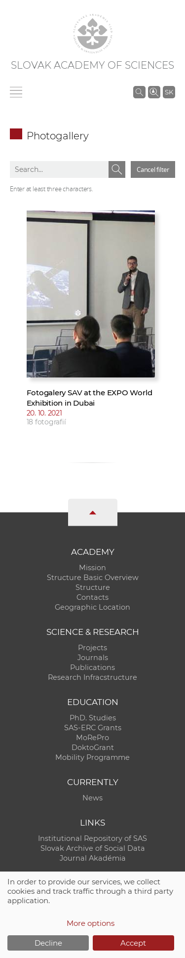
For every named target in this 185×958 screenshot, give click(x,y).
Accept (133, 943)
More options (90, 923)
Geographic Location (92, 607)
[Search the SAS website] (139, 92)
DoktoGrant (93, 747)
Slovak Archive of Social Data (92, 848)
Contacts (92, 597)
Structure (92, 587)
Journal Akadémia (93, 858)
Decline (48, 943)
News (92, 797)
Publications (92, 667)
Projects (92, 647)
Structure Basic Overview (93, 577)
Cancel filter (153, 169)
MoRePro (92, 737)
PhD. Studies (93, 717)
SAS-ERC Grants (92, 727)
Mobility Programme (92, 757)
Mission (92, 567)
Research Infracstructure (92, 677)
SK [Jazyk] (169, 92)
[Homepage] (92, 33)
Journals (92, 657)
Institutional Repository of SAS (92, 838)
